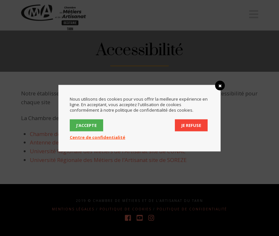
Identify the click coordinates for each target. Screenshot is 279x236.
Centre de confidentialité (97, 137)
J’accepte (86, 125)
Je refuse (191, 125)
